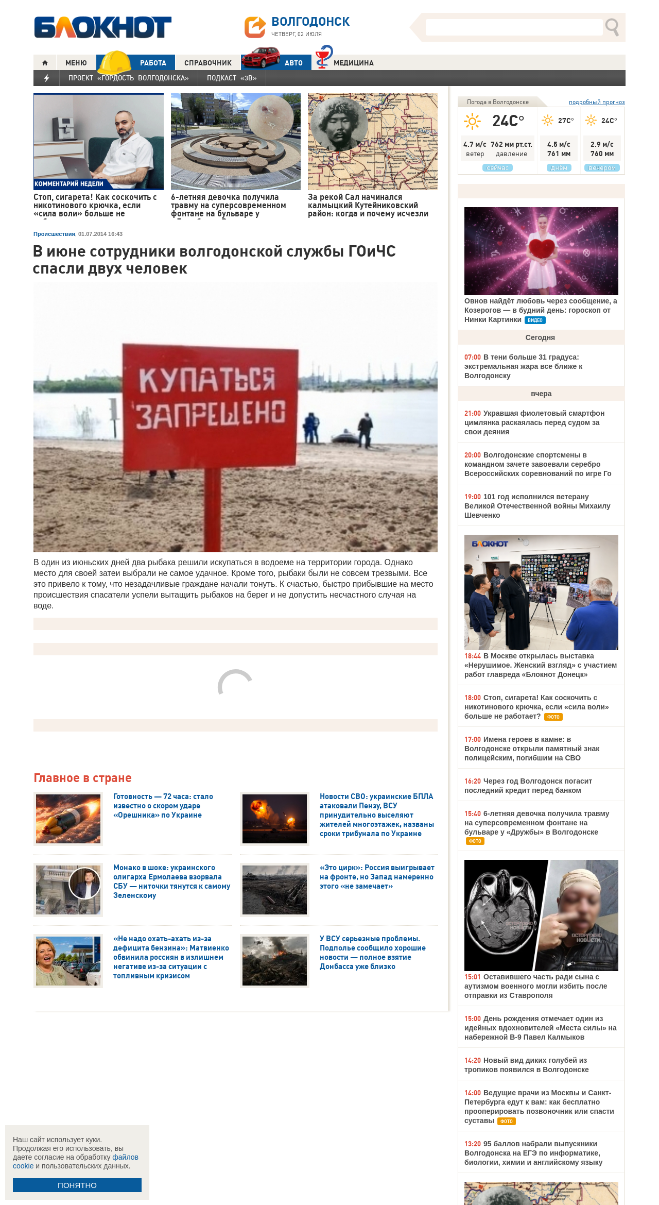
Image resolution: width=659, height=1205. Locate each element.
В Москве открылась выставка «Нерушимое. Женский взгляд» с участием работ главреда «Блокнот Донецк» (540, 665)
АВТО (272, 63)
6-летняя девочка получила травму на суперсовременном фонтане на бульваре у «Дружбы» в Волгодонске (536, 822)
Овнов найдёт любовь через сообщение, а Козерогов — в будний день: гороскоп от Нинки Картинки (540, 310)
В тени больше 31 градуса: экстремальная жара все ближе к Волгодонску (523, 366)
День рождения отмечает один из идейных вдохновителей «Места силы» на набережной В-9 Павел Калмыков (540, 1027)
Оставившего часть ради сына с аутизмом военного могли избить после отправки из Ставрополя (535, 986)
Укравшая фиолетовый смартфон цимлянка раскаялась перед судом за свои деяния (534, 422)
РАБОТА (131, 63)
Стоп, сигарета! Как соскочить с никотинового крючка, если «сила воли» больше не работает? (536, 706)
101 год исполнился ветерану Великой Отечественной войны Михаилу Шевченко (537, 506)
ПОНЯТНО (77, 1185)
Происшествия (54, 234)
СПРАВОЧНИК (208, 62)
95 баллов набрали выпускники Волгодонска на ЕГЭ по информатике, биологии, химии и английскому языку (533, 1153)
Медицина (345, 62)
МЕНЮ (76, 62)
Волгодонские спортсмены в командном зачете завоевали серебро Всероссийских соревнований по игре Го (538, 464)
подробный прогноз (597, 102)
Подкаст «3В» (232, 78)
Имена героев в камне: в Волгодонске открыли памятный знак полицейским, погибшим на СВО (531, 748)
